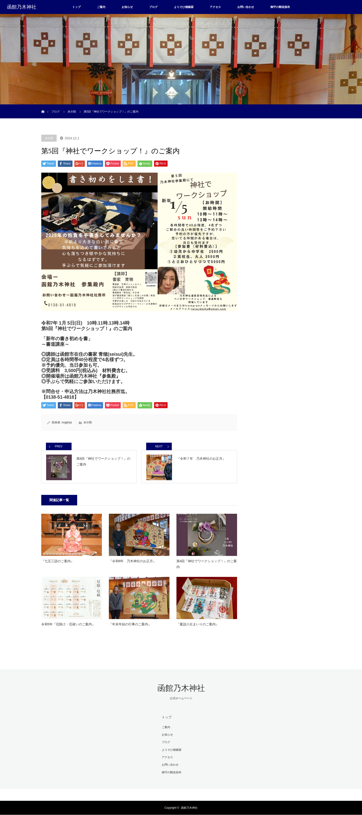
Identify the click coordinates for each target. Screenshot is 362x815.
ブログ (153, 7)
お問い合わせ (245, 7)
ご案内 (101, 7)
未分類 (49, 138)
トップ (76, 7)
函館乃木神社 (21, 7)
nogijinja (67, 422)
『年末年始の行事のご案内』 (130, 626)
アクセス (215, 7)
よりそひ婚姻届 (183, 7)
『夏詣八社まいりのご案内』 (197, 626)
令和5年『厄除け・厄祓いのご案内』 (68, 626)
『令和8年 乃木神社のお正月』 (132, 563)
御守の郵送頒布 (280, 7)
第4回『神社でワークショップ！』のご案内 (206, 565)
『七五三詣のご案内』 (57, 563)
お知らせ (127, 7)
